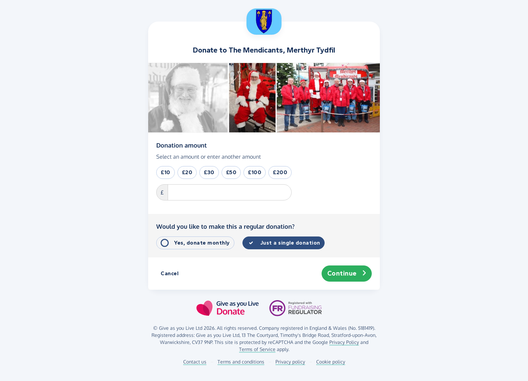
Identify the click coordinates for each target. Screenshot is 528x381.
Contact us (194, 361)
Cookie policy (330, 361)
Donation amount (181, 145)
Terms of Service (257, 349)
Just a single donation (290, 243)
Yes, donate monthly (202, 243)
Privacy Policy (344, 342)
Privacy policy (290, 361)
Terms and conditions (241, 361)
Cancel (169, 273)
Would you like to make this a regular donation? (225, 226)
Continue (346, 273)
